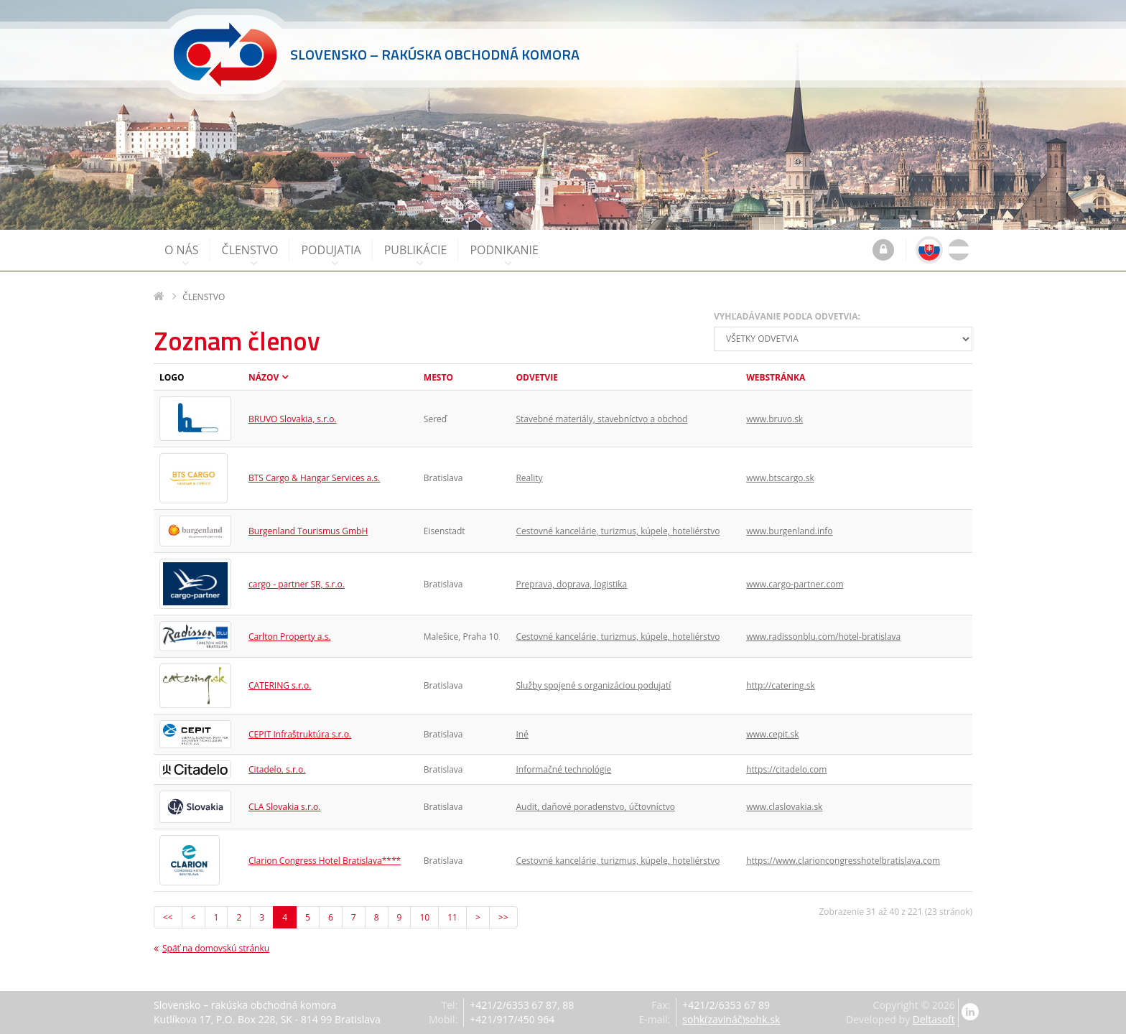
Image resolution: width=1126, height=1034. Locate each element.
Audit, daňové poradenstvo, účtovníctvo (595, 807)
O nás (181, 255)
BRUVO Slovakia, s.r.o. (292, 419)
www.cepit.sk (772, 734)
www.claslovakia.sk (784, 807)
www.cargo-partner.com (794, 584)
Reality (529, 478)
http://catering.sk (780, 685)
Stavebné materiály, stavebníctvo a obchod (601, 419)
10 (424, 917)
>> (503, 917)
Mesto (438, 377)
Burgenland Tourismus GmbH (308, 531)
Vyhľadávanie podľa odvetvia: (787, 316)
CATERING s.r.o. (279, 685)
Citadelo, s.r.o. (276, 769)
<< (168, 917)
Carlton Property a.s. (289, 636)
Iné (522, 734)
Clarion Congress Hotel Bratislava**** (324, 860)
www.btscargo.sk (780, 478)
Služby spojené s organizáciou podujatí (593, 685)
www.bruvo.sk (774, 419)
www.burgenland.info (789, 531)
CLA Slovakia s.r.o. (284, 807)
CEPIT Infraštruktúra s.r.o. (299, 734)
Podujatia (330, 255)
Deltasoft (934, 1019)
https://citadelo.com (786, 769)
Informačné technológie (563, 769)
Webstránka (775, 377)
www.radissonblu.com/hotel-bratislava (823, 636)
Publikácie (415, 255)
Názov (263, 377)
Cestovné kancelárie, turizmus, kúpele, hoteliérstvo (618, 531)
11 (452, 917)
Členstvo (250, 255)
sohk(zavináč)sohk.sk (731, 1019)
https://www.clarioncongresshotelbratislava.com (843, 860)
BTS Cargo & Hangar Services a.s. (314, 478)
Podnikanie (504, 255)
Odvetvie (536, 377)
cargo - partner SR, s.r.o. (296, 584)
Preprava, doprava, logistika (571, 584)
